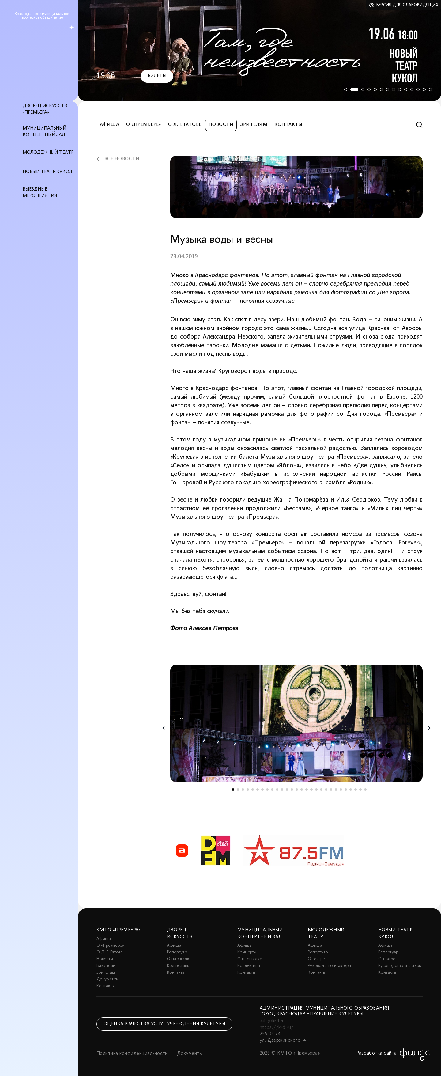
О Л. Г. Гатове (185, 124)
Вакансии (105, 966)
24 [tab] (346, 789)
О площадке (179, 959)
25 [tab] (350, 789)
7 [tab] (387, 89)
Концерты (246, 952)
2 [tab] (353, 89)
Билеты (157, 76)
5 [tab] (375, 89)
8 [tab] (393, 89)
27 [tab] (360, 789)
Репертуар (177, 952)
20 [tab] (326, 789)
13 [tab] (424, 89)
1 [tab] (344, 89)
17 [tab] (311, 789)
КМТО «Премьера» (118, 930)
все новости (121, 159)
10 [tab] (405, 89)
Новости (221, 124)
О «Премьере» (143, 124)
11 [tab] (411, 89)
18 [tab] (316, 789)
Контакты (288, 124)
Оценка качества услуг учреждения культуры (164, 1023)
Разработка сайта (376, 1053)
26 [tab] (355, 789)
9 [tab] (399, 89)
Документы (107, 979)
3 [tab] (362, 89)
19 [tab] (321, 789)
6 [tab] (381, 89)
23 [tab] (341, 789)
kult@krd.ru (272, 1021)
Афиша (109, 124)
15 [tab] (301, 789)
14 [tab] (430, 89)
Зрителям (253, 124)
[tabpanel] (259, 50)
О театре (316, 959)
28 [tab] (365, 789)
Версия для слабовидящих (407, 5)
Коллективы (178, 966)
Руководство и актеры (329, 966)
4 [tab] (369, 89)
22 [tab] (336, 789)
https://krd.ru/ (277, 1027)
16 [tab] (306, 789)
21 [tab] (331, 789)
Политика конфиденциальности (132, 1053)
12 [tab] (418, 89)
